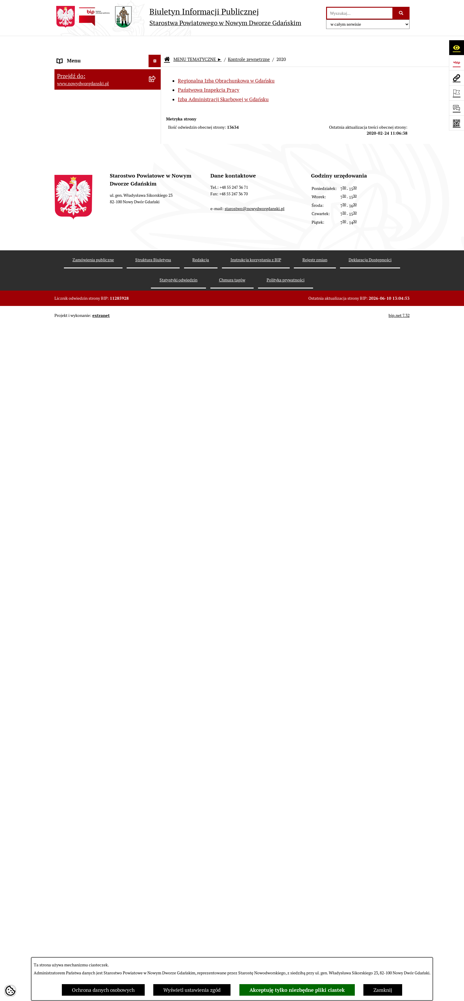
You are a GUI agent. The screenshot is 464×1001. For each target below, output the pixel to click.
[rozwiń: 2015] (156, 662)
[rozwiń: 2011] (156, 728)
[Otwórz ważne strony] (456, 92)
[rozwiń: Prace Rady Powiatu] (156, 138)
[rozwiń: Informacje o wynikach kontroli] (156, 793)
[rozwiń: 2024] (156, 450)
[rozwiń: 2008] (156, 777)
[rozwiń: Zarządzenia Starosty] (156, 187)
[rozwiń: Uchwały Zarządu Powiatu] (156, 171)
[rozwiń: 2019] (156, 596)
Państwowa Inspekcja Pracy (208, 73)
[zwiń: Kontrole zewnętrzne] (156, 400)
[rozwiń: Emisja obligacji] (156, 121)
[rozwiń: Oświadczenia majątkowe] (156, 220)
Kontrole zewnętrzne (249, 43)
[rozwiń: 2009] (156, 761)
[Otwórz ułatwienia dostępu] (456, 47)
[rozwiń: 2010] (156, 744)
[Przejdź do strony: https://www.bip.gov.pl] (456, 62)
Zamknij (382, 990)
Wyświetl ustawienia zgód (191, 990)
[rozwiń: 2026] (156, 417)
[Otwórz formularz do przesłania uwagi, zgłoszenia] (456, 107)
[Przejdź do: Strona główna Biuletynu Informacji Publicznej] (167, 43)
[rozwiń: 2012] (156, 711)
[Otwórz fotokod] (456, 122)
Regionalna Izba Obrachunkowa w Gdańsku (226, 64)
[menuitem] (107, 58)
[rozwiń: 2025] (156, 433)
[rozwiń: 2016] (156, 645)
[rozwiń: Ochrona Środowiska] (156, 368)
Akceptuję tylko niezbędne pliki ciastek (297, 990)
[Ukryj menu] (155, 44)
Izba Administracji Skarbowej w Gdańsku (223, 82)
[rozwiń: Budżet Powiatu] (156, 105)
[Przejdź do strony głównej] (177, 17)
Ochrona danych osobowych (103, 990)
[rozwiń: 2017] (156, 629)
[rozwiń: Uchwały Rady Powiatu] (156, 154)
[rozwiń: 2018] (156, 613)
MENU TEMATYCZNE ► (197, 43)
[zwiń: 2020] (156, 516)
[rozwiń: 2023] (156, 466)
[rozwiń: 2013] (156, 695)
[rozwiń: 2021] (156, 499)
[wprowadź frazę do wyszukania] (359, 13)
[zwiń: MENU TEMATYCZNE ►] (156, 71)
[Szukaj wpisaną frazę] (401, 13)
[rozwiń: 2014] (156, 678)
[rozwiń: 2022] (156, 483)
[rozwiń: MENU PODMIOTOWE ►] (156, 57)
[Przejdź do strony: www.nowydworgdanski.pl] (456, 77)
